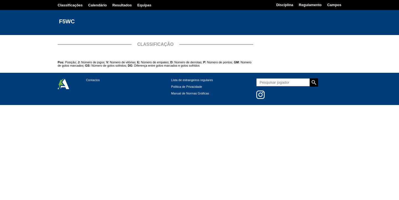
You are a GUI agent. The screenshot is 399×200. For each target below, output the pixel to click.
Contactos (93, 80)
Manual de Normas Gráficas (190, 93)
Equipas (144, 5)
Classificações (70, 5)
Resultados (122, 5)
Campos (334, 5)
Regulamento (310, 5)
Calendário (97, 5)
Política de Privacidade (186, 86)
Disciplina (284, 5)
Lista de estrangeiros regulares (192, 80)
